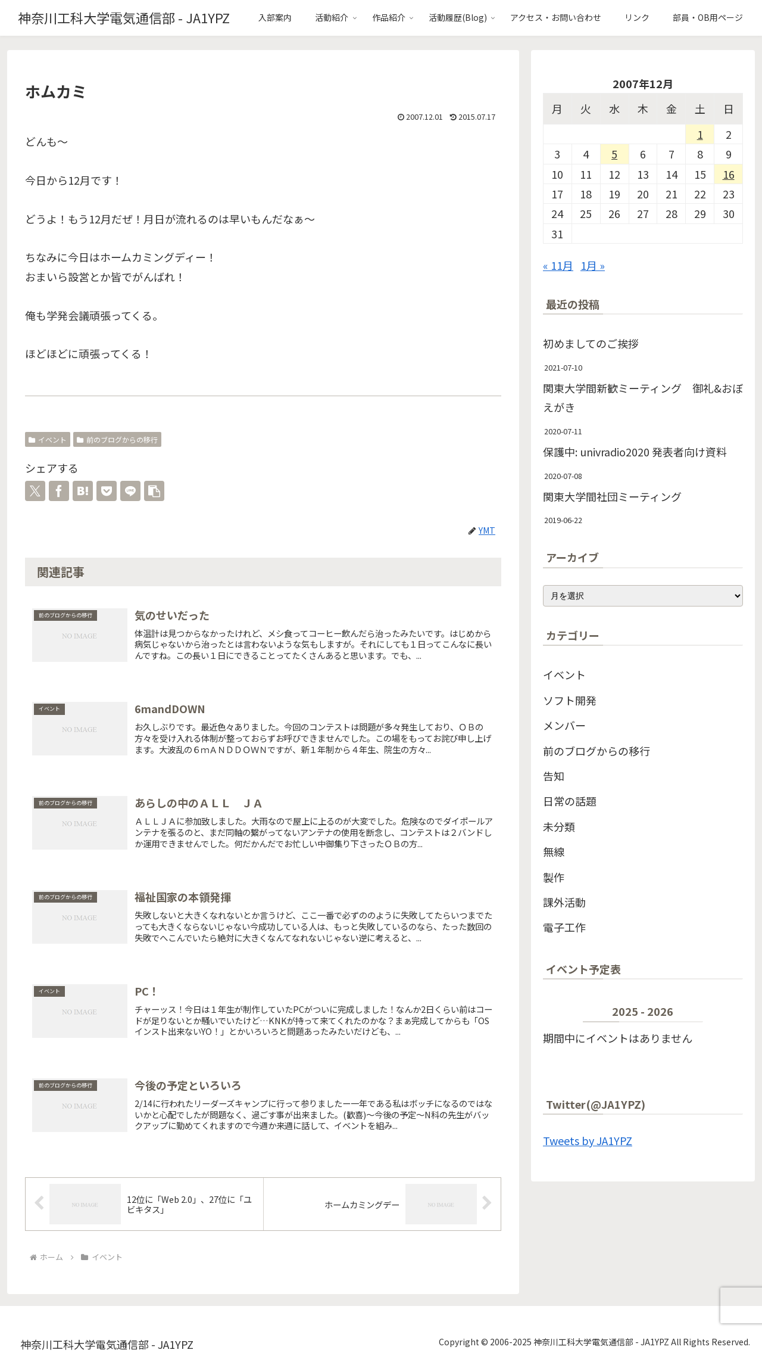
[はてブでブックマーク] (83, 491)
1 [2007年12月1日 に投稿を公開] (700, 134)
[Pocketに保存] (106, 491)
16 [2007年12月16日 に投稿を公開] (729, 174)
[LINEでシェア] (130, 491)
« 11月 (558, 265)
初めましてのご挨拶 (591, 343)
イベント (48, 439)
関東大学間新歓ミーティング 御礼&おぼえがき (643, 397)
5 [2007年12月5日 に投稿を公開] (614, 153)
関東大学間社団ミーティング (612, 496)
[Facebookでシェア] (59, 491)
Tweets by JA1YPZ (587, 1140)
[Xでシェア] (35, 491)
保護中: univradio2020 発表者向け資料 (635, 451)
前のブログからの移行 (117, 439)
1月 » (592, 265)
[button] (154, 491)
